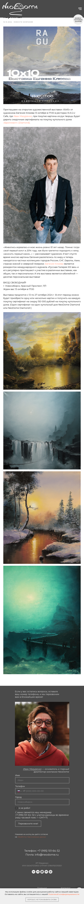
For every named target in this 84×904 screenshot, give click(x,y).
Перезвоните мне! (28, 812)
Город (18, 786)
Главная (42, 876)
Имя (17, 764)
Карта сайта (44, 887)
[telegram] (38, 860)
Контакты (43, 883)
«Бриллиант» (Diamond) (17, 122)
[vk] (33, 860)
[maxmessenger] (50, 860)
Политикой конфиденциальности (63, 894)
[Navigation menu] (80, 9)
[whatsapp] (42, 860)
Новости (66, 883)
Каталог (66, 876)
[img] (15, 880)
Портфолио (44, 880)
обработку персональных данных (31, 825)
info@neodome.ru (47, 843)
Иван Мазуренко (24, 115)
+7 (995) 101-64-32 (48, 839)
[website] (46, 860)
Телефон (20, 775)
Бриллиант (67, 880)
